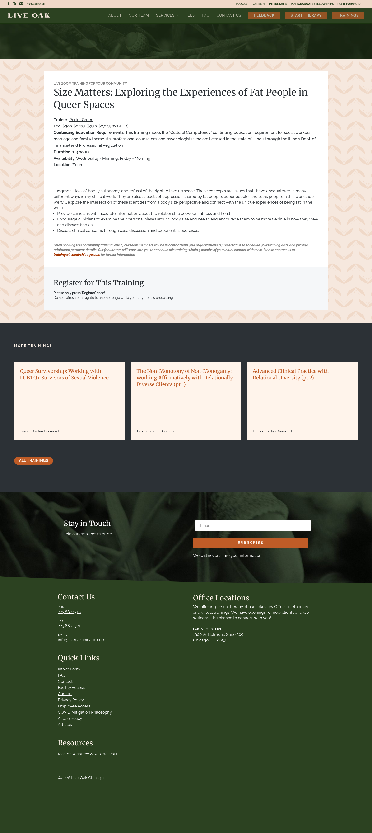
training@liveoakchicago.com (77, 255)
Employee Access (74, 706)
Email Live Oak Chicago (21, 3)
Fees (190, 15)
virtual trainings (215, 612)
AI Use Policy (70, 718)
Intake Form (69, 669)
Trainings (348, 15)
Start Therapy (306, 15)
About (115, 15)
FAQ (205, 15)
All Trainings (33, 460)
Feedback (264, 15)
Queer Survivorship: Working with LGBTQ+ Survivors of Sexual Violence (64, 374)
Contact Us (229, 15)
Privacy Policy (71, 699)
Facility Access (71, 687)
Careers (259, 3)
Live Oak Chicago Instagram (14, 3)
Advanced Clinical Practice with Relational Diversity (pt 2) (291, 374)
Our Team (139, 15)
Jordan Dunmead (45, 431)
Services (165, 15)
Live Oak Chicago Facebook (8, 3)
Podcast (242, 3)
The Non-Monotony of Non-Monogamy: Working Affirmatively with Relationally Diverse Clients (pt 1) (184, 378)
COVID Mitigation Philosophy (85, 712)
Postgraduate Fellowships (312, 3)
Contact (65, 681)
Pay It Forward (349, 3)
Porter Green (81, 119)
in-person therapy (226, 606)
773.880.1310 (36, 3)
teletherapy (297, 606)
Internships (278, 3)
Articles (65, 724)
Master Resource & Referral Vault (88, 754)
